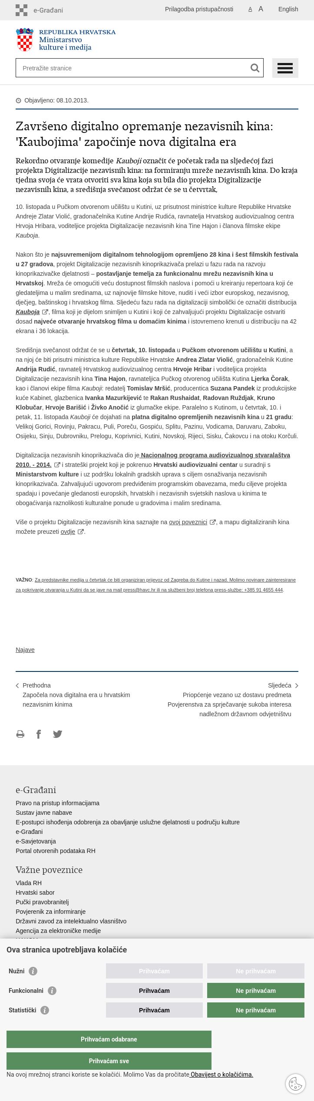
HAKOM (27, 940)
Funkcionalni (26, 1008)
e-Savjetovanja (36, 841)
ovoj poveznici (188, 522)
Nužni (16, 988)
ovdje (68, 531)
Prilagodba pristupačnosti (199, 9)
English (288, 9)
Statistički (22, 1027)
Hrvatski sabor (35, 892)
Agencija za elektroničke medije (58, 930)
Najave (25, 649)
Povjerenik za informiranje (51, 911)
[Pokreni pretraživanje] (255, 68)
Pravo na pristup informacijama (57, 803)
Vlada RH (29, 882)
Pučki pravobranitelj (42, 902)
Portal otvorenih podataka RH (56, 850)
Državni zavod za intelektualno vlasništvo (71, 921)
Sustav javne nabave (44, 812)
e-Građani (29, 831)
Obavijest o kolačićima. (221, 1074)
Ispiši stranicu (20, 734)
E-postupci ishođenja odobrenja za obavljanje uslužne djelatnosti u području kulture (128, 822)
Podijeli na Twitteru (57, 734)
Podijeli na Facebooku (38, 734)
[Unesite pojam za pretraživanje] (54, 68)
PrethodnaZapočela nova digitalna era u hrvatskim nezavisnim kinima (76, 695)
